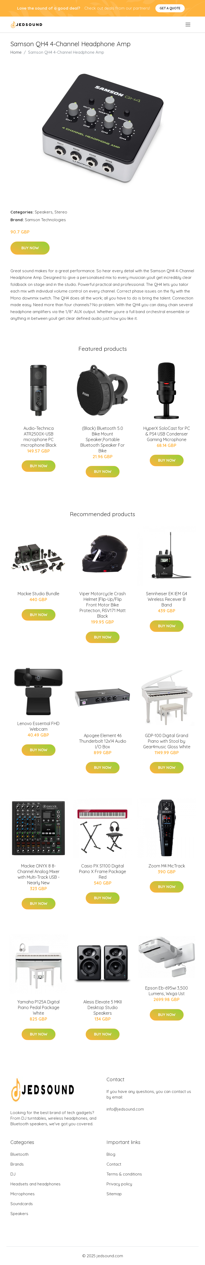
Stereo (60, 212)
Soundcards (21, 1203)
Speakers (44, 212)
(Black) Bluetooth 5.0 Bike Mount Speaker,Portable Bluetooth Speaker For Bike (102, 439)
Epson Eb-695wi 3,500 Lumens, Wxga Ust (166, 990)
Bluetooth (19, 1154)
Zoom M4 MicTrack (166, 866)
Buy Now (30, 248)
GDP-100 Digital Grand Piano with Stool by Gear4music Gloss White (166, 741)
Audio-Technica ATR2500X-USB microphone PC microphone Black (38, 437)
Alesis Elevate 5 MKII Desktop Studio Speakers (102, 1007)
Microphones (22, 1193)
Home (16, 52)
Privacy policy (119, 1183)
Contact (114, 1164)
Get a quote (170, 8)
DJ (12, 1174)
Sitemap (114, 1193)
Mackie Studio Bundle (38, 593)
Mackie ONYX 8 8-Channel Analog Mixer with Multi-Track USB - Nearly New (38, 874)
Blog (111, 1154)
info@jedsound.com (125, 1109)
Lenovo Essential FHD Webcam (38, 726)
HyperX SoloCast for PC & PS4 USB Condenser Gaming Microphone (166, 434)
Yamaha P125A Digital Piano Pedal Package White (38, 1007)
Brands (17, 1164)
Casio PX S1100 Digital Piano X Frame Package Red (102, 871)
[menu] (188, 25)
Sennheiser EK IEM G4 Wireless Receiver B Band (166, 599)
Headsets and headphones (35, 1183)
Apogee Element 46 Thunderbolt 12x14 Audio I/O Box (102, 741)
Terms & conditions (124, 1174)
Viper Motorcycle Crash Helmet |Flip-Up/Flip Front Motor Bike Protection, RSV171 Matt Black (102, 605)
